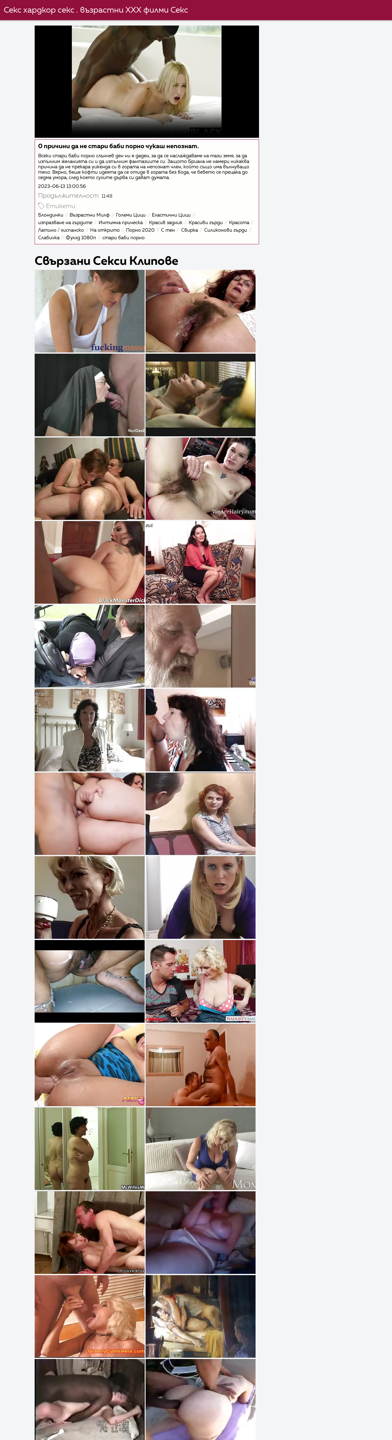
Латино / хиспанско (88, 229)
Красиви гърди (206, 222)
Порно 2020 (167, 229)
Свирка (216, 229)
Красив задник (166, 222)
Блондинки (51, 214)
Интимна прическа (121, 222)
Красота (49, 229)
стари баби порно (173, 237)
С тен (195, 229)
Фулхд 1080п (131, 237)
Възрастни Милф (90, 214)
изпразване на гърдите (66, 222)
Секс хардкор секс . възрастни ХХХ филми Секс (96, 10)
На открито (132, 229)
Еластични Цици (172, 214)
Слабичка (98, 237)
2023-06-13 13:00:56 (62, 185)
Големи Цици (131, 214)
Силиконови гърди (60, 237)
